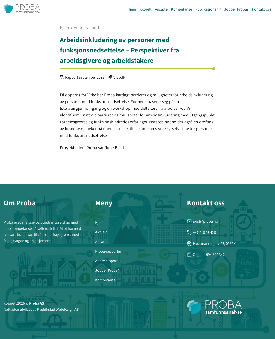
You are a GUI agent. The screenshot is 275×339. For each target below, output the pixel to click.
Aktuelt (146, 9)
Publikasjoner (208, 9)
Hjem (131, 9)
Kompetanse (181, 9)
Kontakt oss (261, 9)
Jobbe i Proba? (236, 9)
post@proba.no (202, 221)
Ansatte (161, 9)
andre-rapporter (88, 27)
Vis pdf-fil (120, 77)
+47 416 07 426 (201, 232)
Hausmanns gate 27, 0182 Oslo (214, 243)
